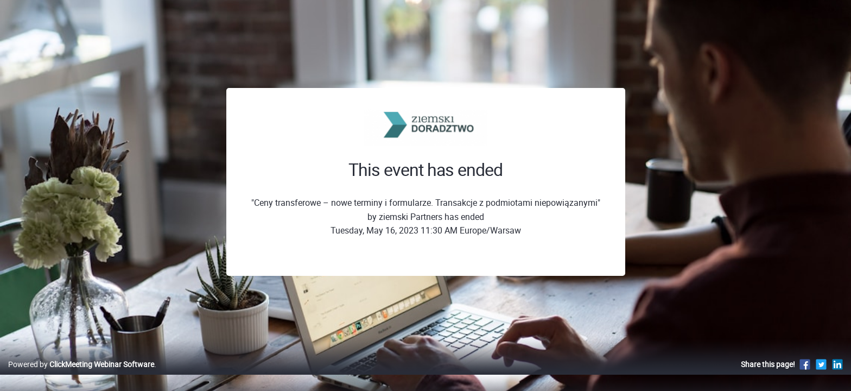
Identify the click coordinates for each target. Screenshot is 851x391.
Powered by (81, 375)
